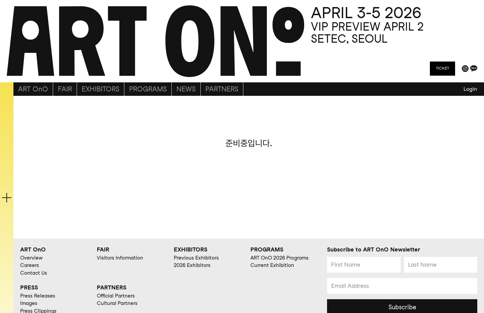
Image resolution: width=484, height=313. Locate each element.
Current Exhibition (272, 265)
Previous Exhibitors (196, 258)
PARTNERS (221, 89)
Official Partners (116, 296)
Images (28, 303)
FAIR (65, 89)
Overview (31, 258)
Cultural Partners (117, 303)
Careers (29, 265)
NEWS (186, 89)
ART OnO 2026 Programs (279, 258)
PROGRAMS (148, 89)
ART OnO (33, 89)
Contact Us (33, 273)
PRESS (29, 287)
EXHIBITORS (100, 89)
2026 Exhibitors (192, 265)
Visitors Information (120, 258)
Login (470, 89)
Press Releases (37, 296)
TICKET (442, 68)
